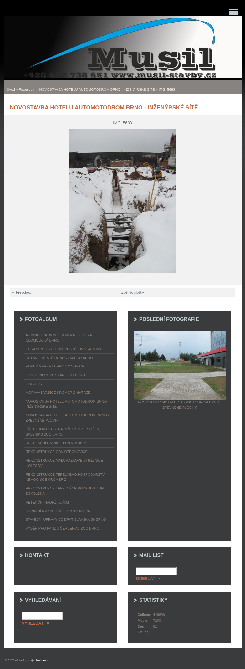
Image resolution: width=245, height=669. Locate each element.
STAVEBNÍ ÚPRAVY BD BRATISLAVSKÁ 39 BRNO (66, 519)
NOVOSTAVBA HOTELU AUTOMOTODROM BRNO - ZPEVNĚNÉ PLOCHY (67, 417)
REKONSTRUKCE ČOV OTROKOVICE (57, 452)
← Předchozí (22, 292)
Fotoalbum (27, 89)
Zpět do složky (132, 292)
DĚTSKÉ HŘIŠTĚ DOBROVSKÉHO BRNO (59, 358)
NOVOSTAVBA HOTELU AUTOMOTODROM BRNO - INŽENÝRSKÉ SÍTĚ (97, 89)
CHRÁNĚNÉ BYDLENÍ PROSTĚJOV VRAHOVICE (65, 349)
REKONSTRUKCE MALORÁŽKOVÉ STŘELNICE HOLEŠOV (64, 463)
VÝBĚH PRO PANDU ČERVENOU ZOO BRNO (63, 528)
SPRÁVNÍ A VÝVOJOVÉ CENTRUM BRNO (59, 511)
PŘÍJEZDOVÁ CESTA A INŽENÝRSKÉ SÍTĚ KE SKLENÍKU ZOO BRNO (63, 431)
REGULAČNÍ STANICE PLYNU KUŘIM (56, 443)
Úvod (11, 89)
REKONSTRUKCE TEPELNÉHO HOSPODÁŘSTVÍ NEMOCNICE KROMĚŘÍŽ (66, 477)
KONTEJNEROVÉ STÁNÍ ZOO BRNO (55, 375)
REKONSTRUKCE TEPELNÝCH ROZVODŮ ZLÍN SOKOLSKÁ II (65, 490)
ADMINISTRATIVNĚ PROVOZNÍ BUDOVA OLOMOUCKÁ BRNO (59, 337)
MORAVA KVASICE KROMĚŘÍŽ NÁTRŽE (58, 392)
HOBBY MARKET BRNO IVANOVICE (55, 366)
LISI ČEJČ (34, 384)
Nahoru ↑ (42, 660)
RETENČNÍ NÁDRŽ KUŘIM (47, 502)
